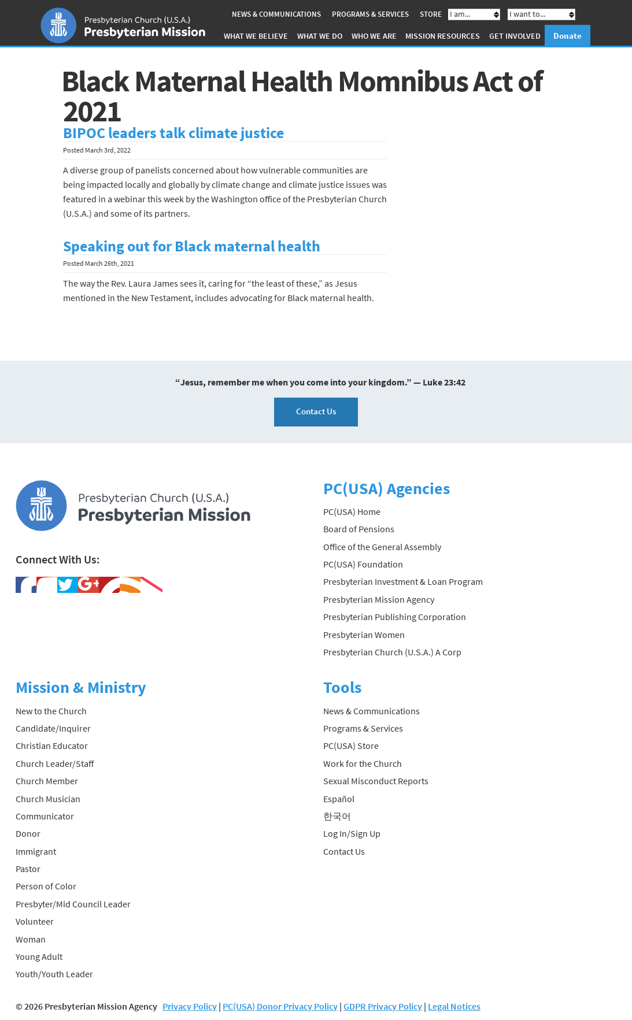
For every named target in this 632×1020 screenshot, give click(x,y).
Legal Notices (454, 1006)
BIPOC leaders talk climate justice (173, 133)
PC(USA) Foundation (363, 564)
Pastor (28, 868)
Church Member (47, 781)
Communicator (45, 816)
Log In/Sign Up (351, 833)
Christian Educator (52, 745)
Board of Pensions (358, 529)
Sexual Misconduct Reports (375, 781)
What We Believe (256, 36)
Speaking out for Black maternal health (191, 246)
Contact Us (316, 411)
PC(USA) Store (351, 745)
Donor (28, 833)
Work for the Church (362, 763)
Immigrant (36, 851)
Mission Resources (442, 36)
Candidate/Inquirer (53, 728)
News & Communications (276, 14)
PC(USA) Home (351, 511)
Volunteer (35, 921)
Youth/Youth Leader (54, 974)
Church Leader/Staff (55, 763)
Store (431, 14)
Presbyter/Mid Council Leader (73, 904)
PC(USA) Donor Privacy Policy (280, 1006)
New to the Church (51, 711)
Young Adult (39, 956)
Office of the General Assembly (382, 546)
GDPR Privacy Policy (382, 1006)
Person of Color (46, 886)
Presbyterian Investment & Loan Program (403, 581)
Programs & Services (370, 14)
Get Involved (515, 36)
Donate (567, 35)
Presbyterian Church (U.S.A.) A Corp (392, 652)
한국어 (337, 816)
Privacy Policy (189, 1006)
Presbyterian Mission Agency (378, 599)
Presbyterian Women (364, 634)
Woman (31, 939)
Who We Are (374, 36)
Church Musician (48, 798)
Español (338, 798)
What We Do (319, 36)
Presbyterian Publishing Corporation (394, 616)
